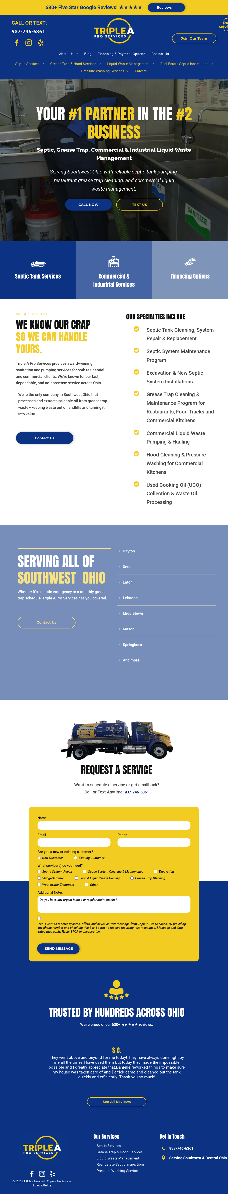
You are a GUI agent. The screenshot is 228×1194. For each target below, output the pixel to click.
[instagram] (29, 43)
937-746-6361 (28, 32)
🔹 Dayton (126, 551)
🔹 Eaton (125, 582)
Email (42, 835)
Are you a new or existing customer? (65, 852)
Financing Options (190, 276)
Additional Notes (50, 892)
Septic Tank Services (38, 276)
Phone (122, 835)
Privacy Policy (42, 1185)
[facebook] (16, 43)
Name (42, 818)
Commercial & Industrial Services (114, 280)
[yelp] (41, 43)
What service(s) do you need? (60, 866)
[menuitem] (68, 54)
